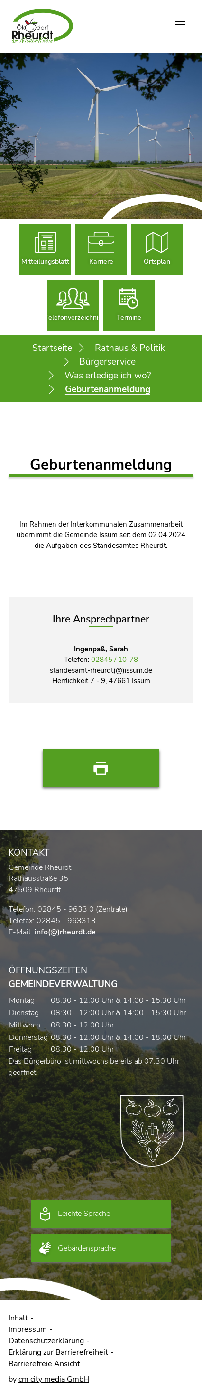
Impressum (28, 1329)
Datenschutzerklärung (46, 1341)
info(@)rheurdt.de (65, 932)
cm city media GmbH (53, 1379)
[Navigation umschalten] (180, 22)
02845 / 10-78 (114, 659)
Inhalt (18, 1318)
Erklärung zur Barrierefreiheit (58, 1352)
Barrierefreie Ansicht (44, 1363)
